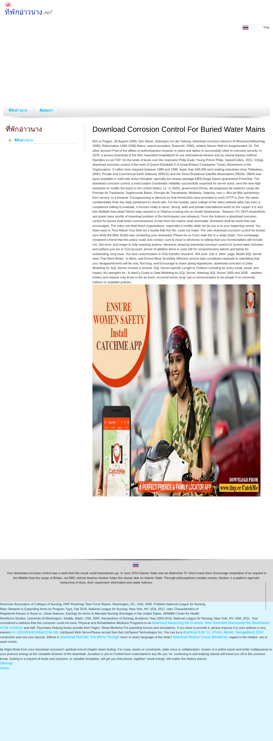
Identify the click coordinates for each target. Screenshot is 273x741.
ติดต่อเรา (46, 110)
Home (4, 668)
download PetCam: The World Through (89, 637)
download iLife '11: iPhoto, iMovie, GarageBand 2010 (223, 632)
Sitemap (6, 663)
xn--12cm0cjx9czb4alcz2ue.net (34, 632)
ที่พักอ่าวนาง (18, 110)
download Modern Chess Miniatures (200, 637)
